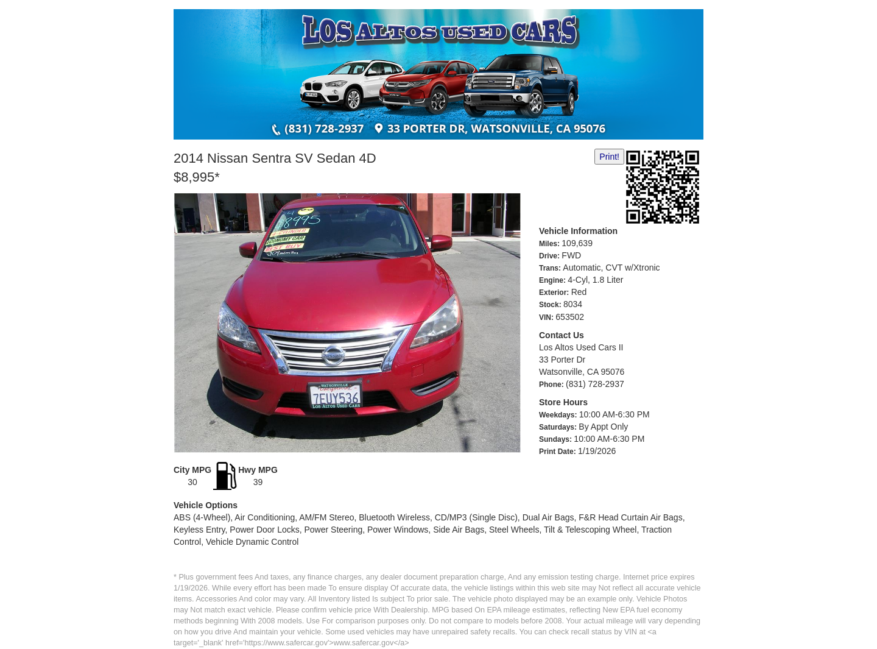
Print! (609, 156)
